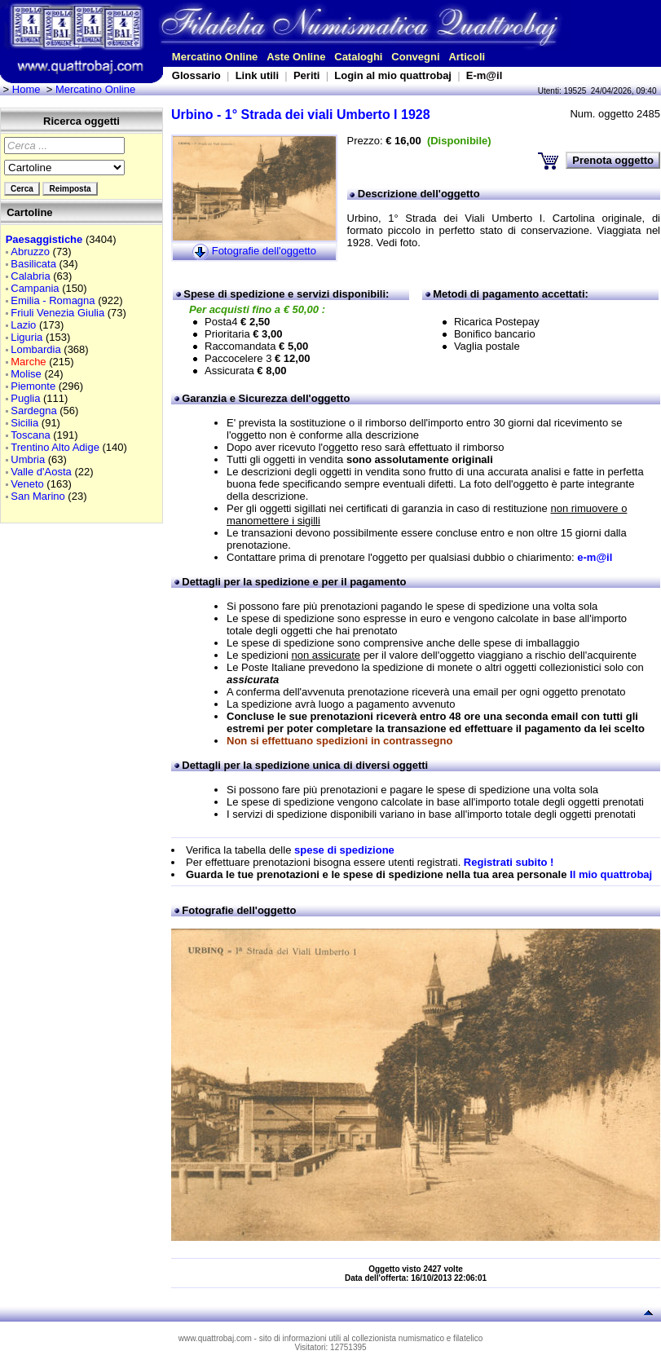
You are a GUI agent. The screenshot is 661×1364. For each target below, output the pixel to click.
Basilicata (33, 264)
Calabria (30, 276)
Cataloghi (358, 57)
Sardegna (33, 410)
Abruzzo (30, 251)
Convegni (415, 57)
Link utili (257, 75)
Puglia (25, 398)
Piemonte (33, 386)
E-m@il (484, 75)
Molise (26, 374)
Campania (35, 288)
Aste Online (296, 57)
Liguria (26, 337)
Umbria (28, 459)
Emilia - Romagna (53, 300)
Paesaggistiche (44, 239)
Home (26, 89)
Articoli (466, 57)
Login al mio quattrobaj (393, 75)
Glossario (196, 75)
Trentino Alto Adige (55, 447)
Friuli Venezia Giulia (57, 313)
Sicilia (24, 423)
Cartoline (29, 212)
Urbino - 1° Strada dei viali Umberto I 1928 (300, 114)
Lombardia (35, 349)
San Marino (37, 496)
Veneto (27, 484)
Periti (306, 75)
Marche (28, 361)
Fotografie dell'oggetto (264, 251)
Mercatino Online (215, 57)
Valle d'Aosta (41, 472)
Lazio (23, 325)
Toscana (30, 435)
